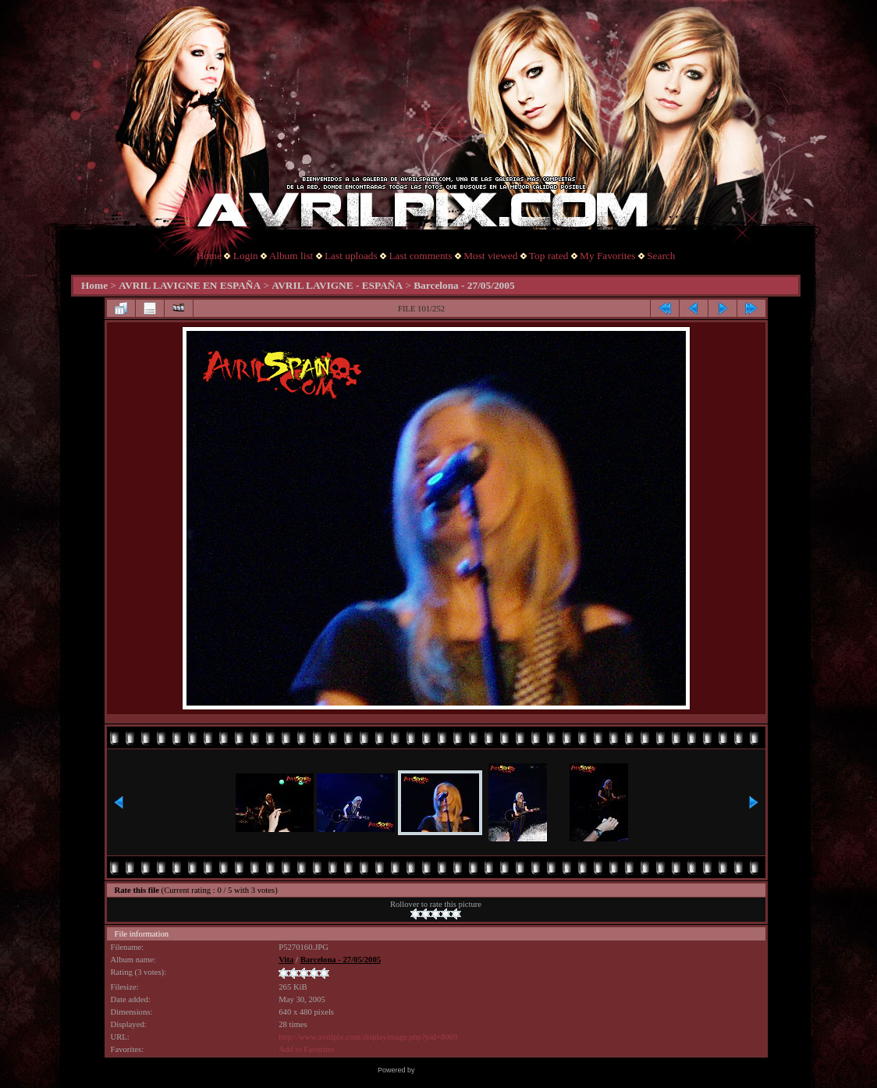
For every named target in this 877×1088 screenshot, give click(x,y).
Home (209, 255)
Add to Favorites (307, 1049)
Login (245, 255)
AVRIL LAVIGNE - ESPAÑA (337, 285)
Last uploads (351, 255)
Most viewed (490, 255)
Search (661, 255)
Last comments (420, 255)
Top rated (549, 255)
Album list (291, 255)
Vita (286, 959)
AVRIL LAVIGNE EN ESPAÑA (190, 285)
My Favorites (607, 255)
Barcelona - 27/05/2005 (464, 285)
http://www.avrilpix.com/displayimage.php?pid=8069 (368, 1037)
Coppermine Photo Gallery (458, 1070)
